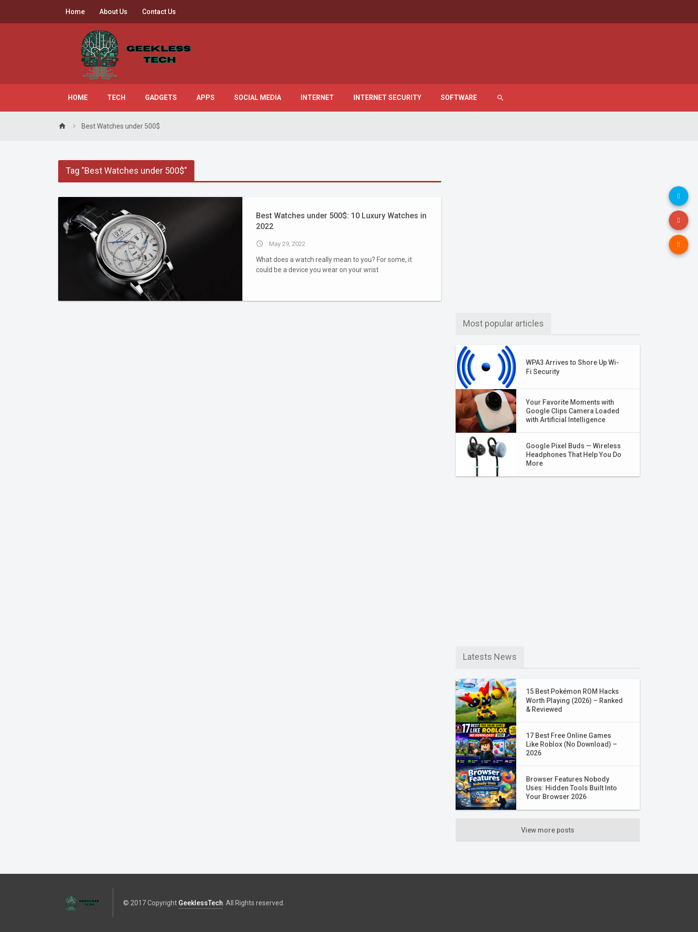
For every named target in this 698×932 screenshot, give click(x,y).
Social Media (257, 97)
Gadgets (161, 97)
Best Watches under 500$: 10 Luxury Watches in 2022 (341, 221)
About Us (113, 12)
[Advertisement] (548, 228)
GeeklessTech (200, 903)
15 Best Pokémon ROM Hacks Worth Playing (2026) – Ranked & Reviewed (574, 700)
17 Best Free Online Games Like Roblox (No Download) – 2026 (571, 744)
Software (459, 97)
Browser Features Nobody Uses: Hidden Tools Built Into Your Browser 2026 (571, 788)
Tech (116, 97)
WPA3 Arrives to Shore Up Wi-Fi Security (572, 367)
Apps (205, 97)
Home (75, 12)
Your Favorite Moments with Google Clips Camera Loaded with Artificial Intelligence (572, 411)
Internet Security (387, 97)
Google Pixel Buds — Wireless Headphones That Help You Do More (573, 454)
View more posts (547, 830)
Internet (317, 97)
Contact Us (159, 12)
